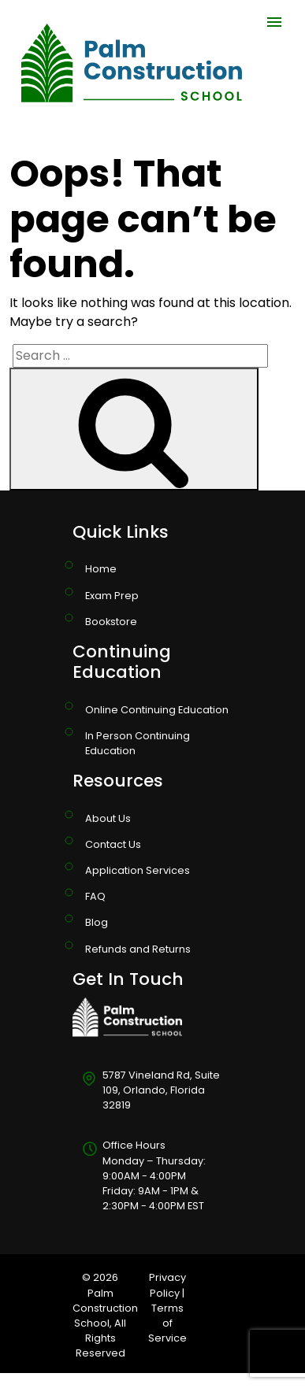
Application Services (137, 870)
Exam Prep (112, 595)
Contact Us (113, 844)
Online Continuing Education (157, 709)
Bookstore (111, 621)
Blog (96, 922)
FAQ (95, 896)
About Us (108, 818)
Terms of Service (167, 1323)
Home (101, 569)
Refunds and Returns (138, 949)
